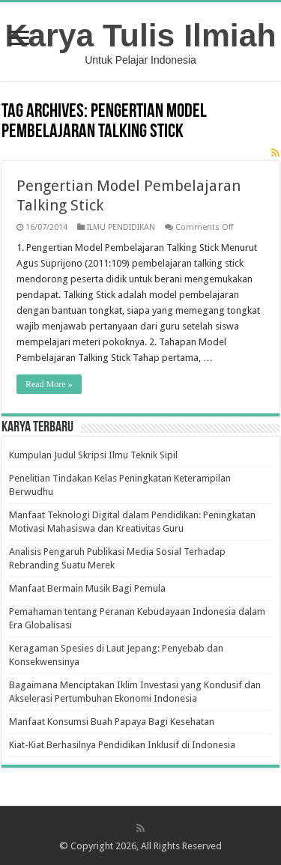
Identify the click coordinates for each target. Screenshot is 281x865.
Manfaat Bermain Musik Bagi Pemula (87, 588)
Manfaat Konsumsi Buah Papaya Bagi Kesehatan (111, 721)
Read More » (49, 384)
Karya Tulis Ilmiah (141, 35)
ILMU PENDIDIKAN (121, 227)
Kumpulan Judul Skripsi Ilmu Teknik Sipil (93, 455)
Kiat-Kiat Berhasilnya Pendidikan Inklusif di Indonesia (122, 744)
